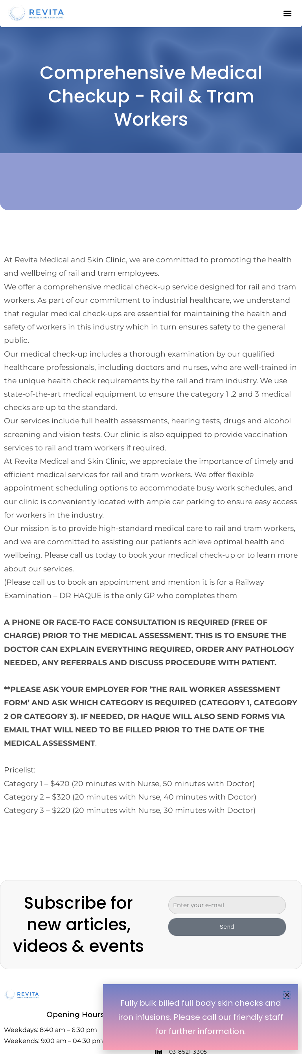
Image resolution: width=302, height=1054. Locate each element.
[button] (287, 995)
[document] (151, 527)
